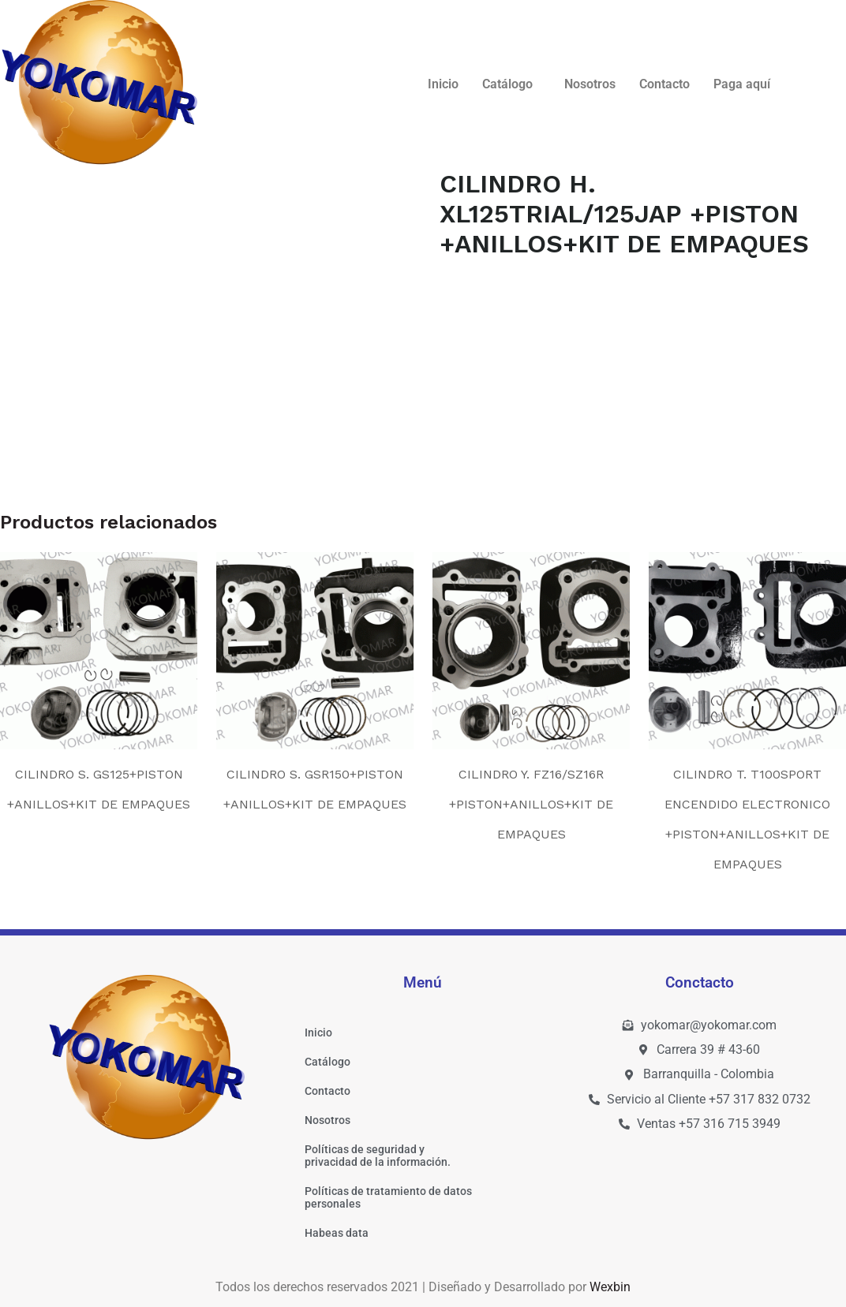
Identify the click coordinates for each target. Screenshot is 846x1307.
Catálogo (507, 84)
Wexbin (610, 1286)
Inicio (443, 84)
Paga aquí (741, 84)
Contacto (664, 84)
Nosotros (590, 84)
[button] (511, 84)
